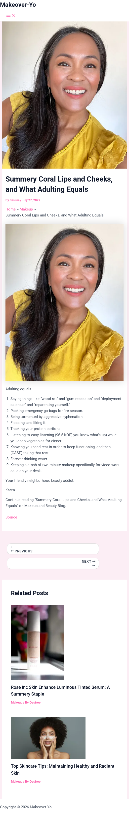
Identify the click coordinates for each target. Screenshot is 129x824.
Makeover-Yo (18, 4)
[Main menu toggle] (11, 15)
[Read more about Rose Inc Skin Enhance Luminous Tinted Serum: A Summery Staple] (37, 642)
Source (11, 517)
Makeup (16, 702)
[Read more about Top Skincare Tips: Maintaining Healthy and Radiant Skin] (48, 737)
